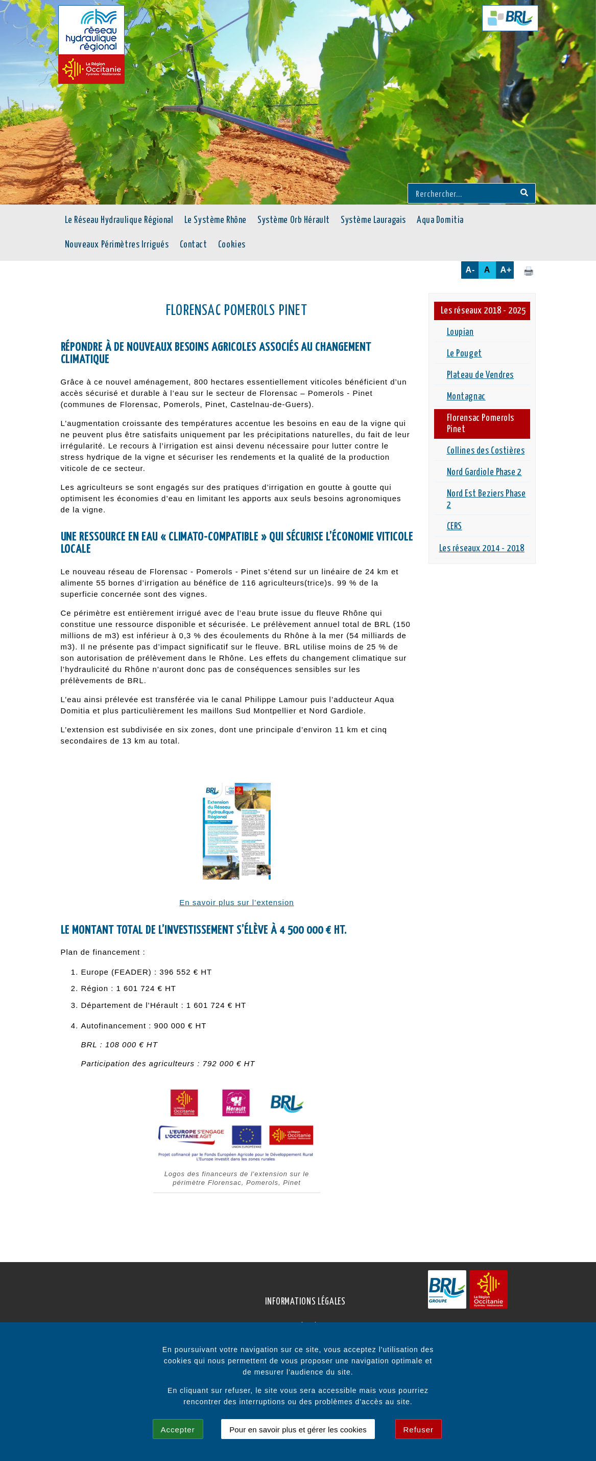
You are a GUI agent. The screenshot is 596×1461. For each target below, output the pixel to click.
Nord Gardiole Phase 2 (484, 472)
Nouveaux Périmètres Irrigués (117, 245)
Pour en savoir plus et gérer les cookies (298, 1429)
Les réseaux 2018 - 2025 (483, 311)
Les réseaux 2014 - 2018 (482, 548)
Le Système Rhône (215, 220)
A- (470, 269)
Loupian (460, 332)
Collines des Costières (486, 451)
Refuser (418, 1429)
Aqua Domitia (440, 220)
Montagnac (466, 396)
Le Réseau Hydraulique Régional (119, 220)
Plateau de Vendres (480, 375)
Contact (193, 245)
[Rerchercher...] (462, 193)
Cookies (232, 245)
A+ (506, 269)
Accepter (178, 1429)
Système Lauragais (373, 220)
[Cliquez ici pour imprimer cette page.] (528, 270)
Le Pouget (464, 353)
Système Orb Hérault (293, 220)
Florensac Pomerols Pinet (481, 424)
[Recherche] (524, 193)
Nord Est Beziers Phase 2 (486, 499)
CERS (454, 526)
